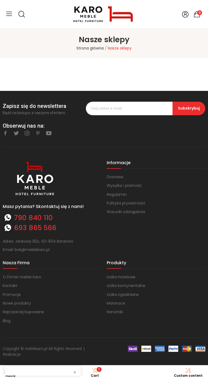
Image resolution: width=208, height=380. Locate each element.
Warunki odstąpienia (126, 211)
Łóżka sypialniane (123, 294)
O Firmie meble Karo (22, 277)
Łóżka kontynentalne (126, 285)
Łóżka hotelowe (121, 277)
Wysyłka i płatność (124, 185)
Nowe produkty (17, 303)
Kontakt (10, 285)
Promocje (12, 294)
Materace (116, 303)
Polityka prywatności (126, 203)
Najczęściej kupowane (23, 312)
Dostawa (115, 177)
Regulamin (117, 194)
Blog (7, 320)
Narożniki (115, 312)
